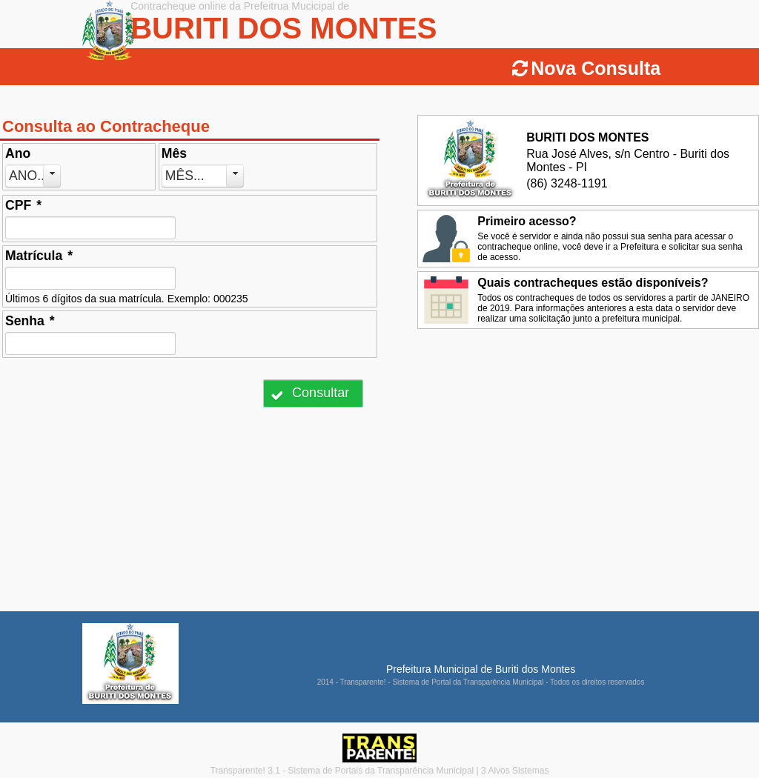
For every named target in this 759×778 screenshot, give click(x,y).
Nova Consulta (595, 68)
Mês (174, 153)
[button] (313, 393)
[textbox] (90, 227)
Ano (17, 153)
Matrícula (39, 255)
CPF (23, 205)
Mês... (185, 175)
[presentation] (117, 393)
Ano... (28, 175)
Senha (30, 320)
